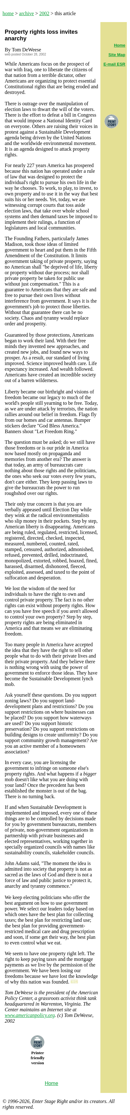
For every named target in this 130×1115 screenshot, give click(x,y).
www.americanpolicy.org (30, 1015)
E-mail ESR (114, 64)
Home (119, 45)
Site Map (117, 54)
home (8, 13)
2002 (44, 13)
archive (26, 13)
